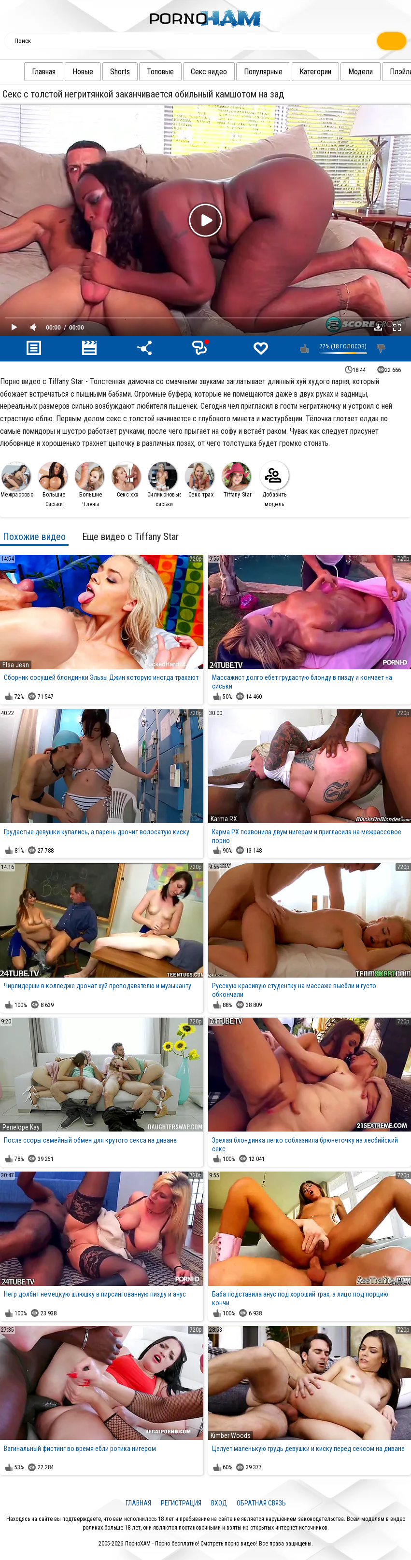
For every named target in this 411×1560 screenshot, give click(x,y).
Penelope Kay (21, 1127)
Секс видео (209, 71)
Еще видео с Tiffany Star (130, 536)
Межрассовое (17, 480)
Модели (360, 71)
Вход (219, 1503)
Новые (82, 71)
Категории (315, 71)
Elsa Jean (15, 665)
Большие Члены (89, 485)
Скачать (378, 327)
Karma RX (224, 819)
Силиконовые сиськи (164, 485)
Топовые (160, 71)
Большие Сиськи (52, 485)
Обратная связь (261, 1503)
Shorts (120, 71)
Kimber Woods (231, 1435)
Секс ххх (126, 480)
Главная (44, 71)
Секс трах (199, 480)
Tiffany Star (237, 480)
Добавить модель (274, 484)
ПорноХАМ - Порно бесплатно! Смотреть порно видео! (191, 1543)
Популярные (263, 71)
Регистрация (181, 1503)
